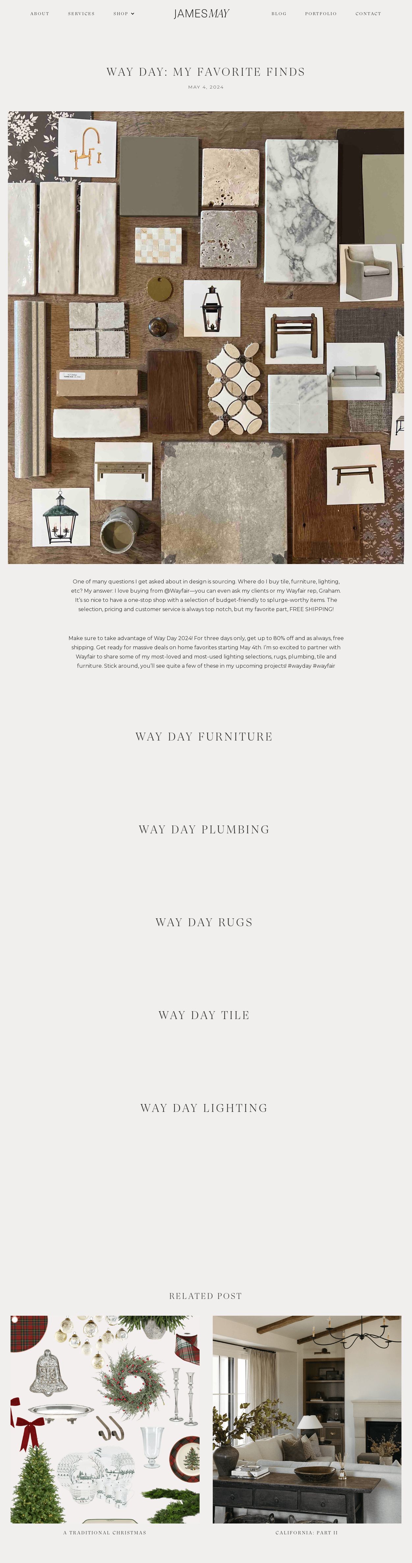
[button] (122, 14)
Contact (369, 13)
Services (81, 13)
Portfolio (321, 13)
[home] (202, 14)
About (40, 13)
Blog (279, 13)
